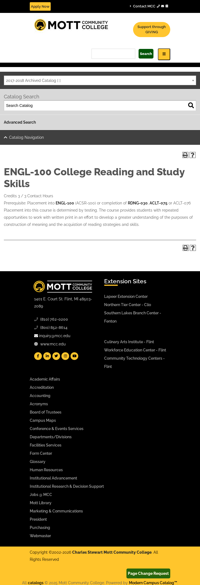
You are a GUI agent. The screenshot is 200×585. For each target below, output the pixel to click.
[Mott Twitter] (56, 356)
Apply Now (40, 6)
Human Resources (46, 470)
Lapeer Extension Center (126, 296)
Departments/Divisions (51, 437)
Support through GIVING (151, 29)
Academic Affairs (45, 379)
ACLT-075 (158, 203)
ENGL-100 (65, 203)
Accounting (40, 395)
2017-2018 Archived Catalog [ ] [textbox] (33, 80)
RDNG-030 (138, 203)
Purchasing (40, 527)
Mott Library (41, 503)
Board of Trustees (45, 412)
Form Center (41, 453)
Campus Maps (43, 420)
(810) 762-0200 (54, 319)
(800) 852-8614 (53, 327)
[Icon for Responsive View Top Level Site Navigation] (164, 54)
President (38, 519)
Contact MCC (149, 6)
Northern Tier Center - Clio (127, 305)
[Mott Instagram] (65, 356)
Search (146, 54)
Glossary (37, 461)
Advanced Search (20, 122)
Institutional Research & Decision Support (67, 486)
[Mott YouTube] (74, 356)
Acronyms (39, 404)
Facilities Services (45, 445)
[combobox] (100, 80)
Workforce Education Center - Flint (135, 350)
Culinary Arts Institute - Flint (129, 342)
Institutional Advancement (53, 478)
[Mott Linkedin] (47, 356)
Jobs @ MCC (41, 494)
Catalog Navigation (26, 137)
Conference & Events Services (56, 428)
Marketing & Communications (56, 511)
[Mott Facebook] (38, 356)
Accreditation (42, 387)
